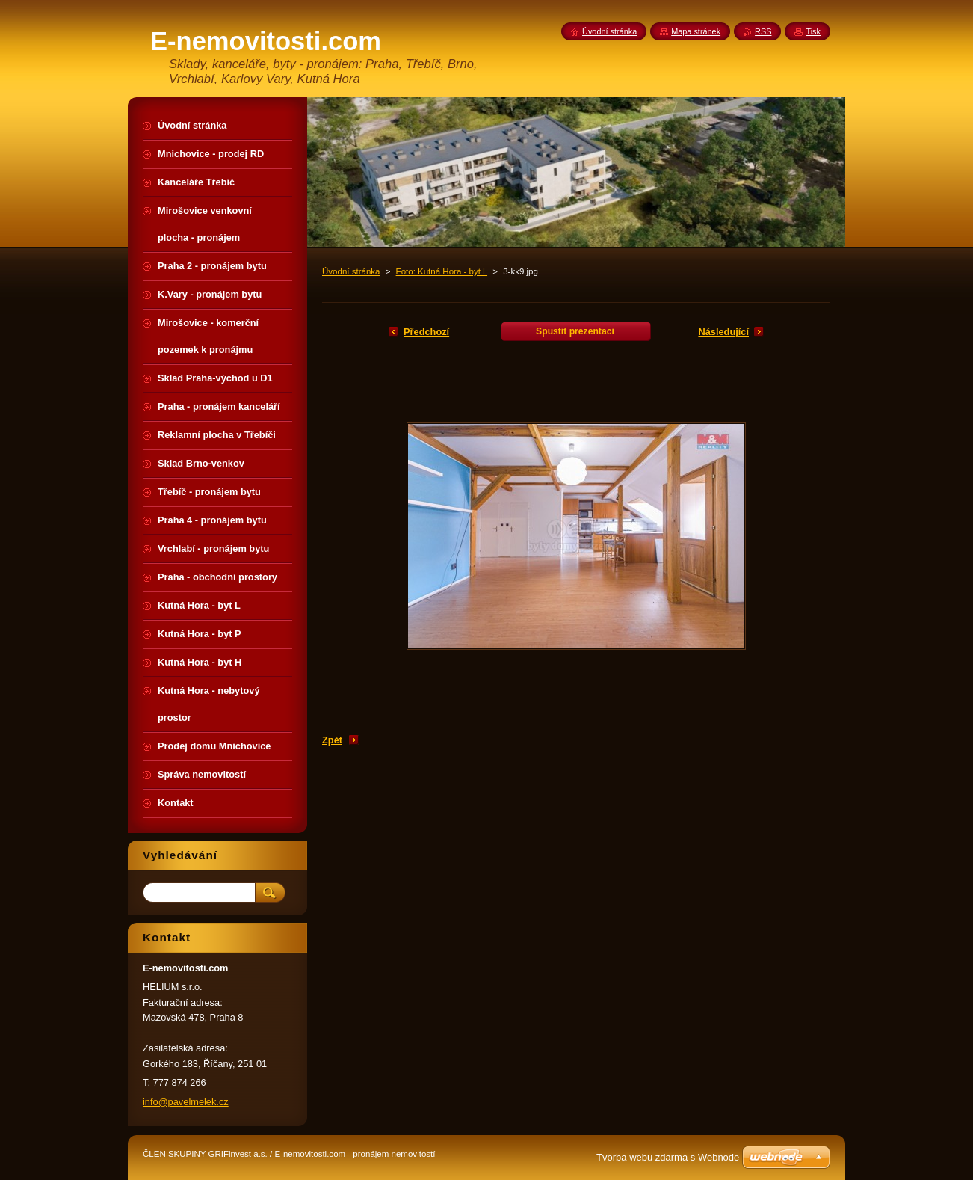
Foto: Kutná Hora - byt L (441, 271)
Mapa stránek (695, 31)
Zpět (332, 740)
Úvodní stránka (351, 271)
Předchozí (426, 331)
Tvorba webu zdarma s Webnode (667, 1157)
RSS (763, 31)
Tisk (813, 31)
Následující (723, 331)
